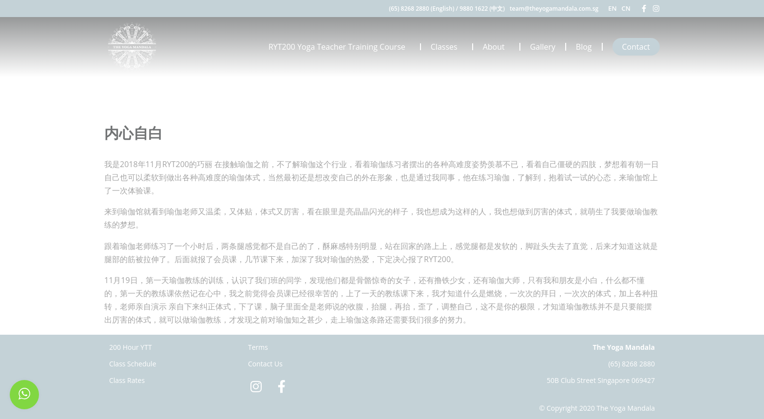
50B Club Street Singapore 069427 (601, 380)
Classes (446, 46)
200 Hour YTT (130, 347)
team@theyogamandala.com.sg (554, 8)
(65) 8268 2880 (631, 363)
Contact (636, 46)
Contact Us (265, 363)
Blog (584, 46)
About (496, 46)
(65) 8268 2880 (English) (421, 8)
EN (612, 8)
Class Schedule (132, 363)
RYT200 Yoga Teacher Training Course (339, 46)
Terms (258, 347)
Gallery (542, 46)
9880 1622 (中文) (482, 8)
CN (626, 8)
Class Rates (127, 380)
